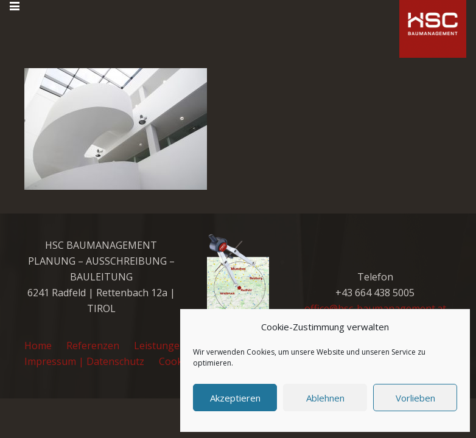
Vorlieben (415, 398)
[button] (14, 6)
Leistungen (160, 345)
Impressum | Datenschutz (84, 361)
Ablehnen (325, 398)
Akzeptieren (235, 398)
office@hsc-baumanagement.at (375, 308)
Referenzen (92, 345)
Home (38, 345)
